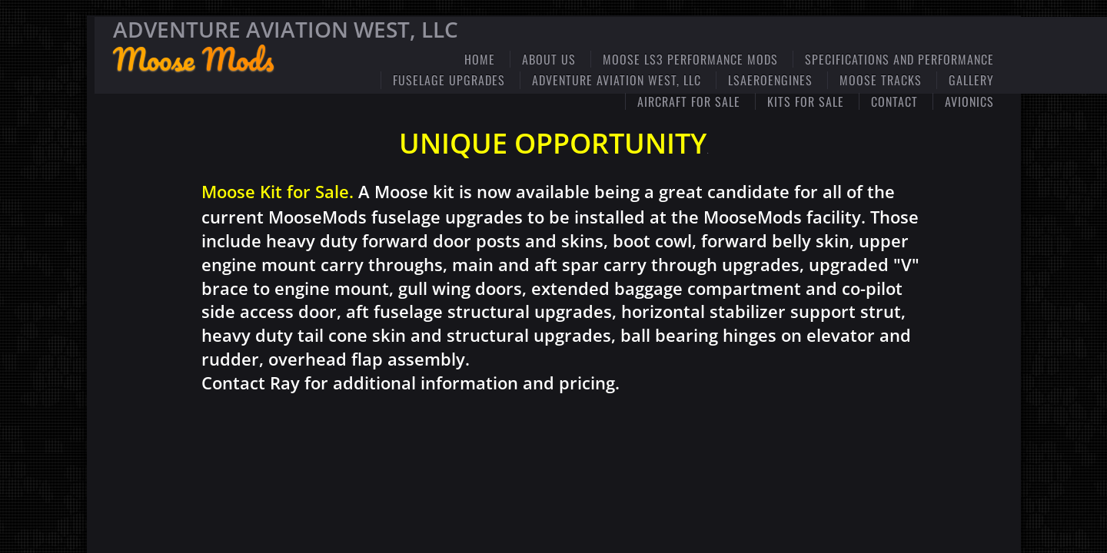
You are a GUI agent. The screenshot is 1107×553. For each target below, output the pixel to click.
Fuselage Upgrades (449, 79)
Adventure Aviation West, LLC (616, 79)
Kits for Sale (805, 101)
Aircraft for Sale (688, 101)
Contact (894, 101)
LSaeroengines (770, 79)
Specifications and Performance (899, 59)
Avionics (969, 101)
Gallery (971, 79)
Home (479, 59)
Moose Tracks (880, 79)
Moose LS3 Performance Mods (690, 59)
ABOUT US (549, 59)
